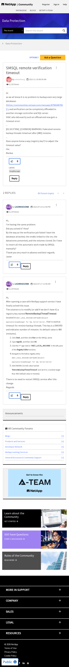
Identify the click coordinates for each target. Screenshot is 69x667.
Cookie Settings (11, 659)
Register (46, 4)
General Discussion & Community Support (23, 457)
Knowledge (21, 10)
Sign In (56, 4)
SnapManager (14, 171)
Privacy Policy (10, 652)
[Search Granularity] (13, 30)
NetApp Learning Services (16, 452)
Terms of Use (10, 648)
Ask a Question (52, 57)
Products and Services (15, 441)
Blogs (33, 10)
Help (65, 4)
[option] (34, 483)
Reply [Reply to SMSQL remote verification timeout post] (14, 178)
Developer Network (13, 446)
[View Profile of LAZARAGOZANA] (22, 207)
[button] (56, 67)
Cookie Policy (10, 655)
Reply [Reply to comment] (26, 266)
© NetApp (11, 644)
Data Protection (14, 43)
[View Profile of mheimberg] (20, 79)
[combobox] (45, 30)
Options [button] (33, 57)
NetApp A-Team (46, 10)
